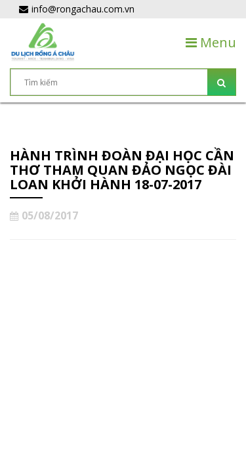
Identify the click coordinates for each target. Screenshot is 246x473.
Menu (211, 42)
